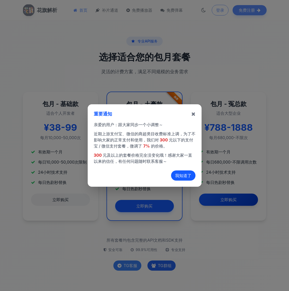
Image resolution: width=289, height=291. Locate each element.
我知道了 (183, 175)
